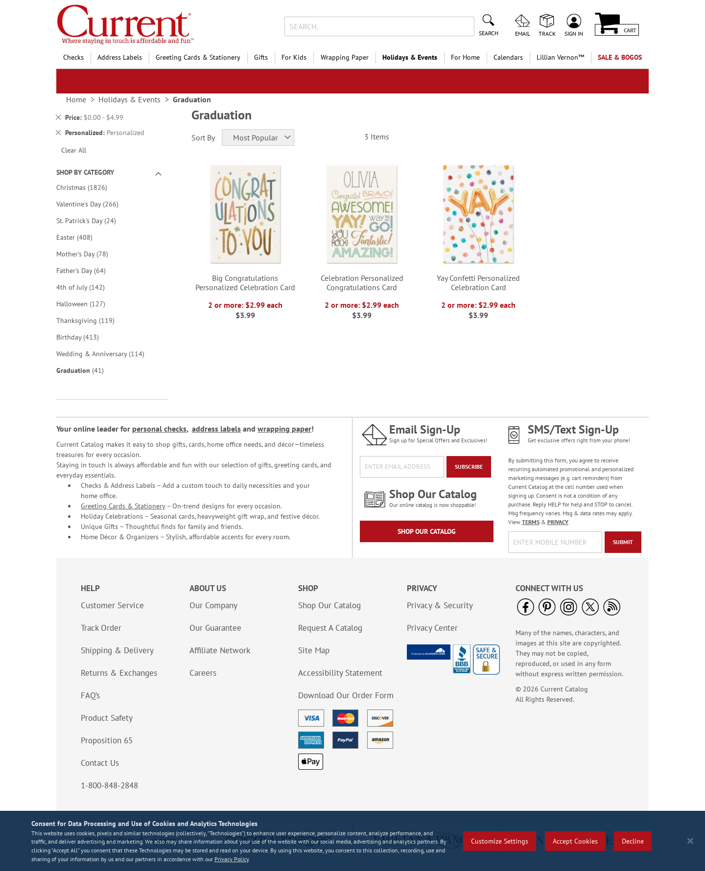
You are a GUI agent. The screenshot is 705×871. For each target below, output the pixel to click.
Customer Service (112, 605)
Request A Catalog (330, 627)
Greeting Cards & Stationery (123, 506)
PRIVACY (557, 522)
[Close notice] (690, 841)
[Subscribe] (468, 467)
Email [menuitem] (522, 33)
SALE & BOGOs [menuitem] (620, 57)
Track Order (101, 627)
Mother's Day (89, 253)
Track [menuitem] (547, 33)
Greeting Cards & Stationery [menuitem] (198, 57)
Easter (81, 237)
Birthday (84, 337)
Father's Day (87, 270)
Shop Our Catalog (427, 531)
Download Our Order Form (346, 695)
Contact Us (100, 762)
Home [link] (76, 99)
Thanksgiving (92, 320)
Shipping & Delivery (117, 650)
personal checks (159, 429)
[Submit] (623, 542)
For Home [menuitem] (465, 57)
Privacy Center (432, 627)
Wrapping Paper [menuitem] (345, 57)
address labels (216, 429)
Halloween (87, 303)
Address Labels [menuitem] (119, 57)
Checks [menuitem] (73, 57)
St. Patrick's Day (93, 220)
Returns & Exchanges (119, 672)
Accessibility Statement (340, 672)
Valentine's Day (94, 203)
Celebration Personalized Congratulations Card (362, 282)
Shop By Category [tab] (85, 172)
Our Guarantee (215, 627)
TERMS (531, 522)
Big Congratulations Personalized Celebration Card (245, 282)
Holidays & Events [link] (129, 99)
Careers (202, 672)
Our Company (213, 605)
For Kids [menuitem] (294, 57)
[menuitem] (560, 57)
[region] (352, 841)
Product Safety (107, 717)
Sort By (203, 137)
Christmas (88, 187)
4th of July (87, 287)
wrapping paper (284, 429)
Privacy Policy (231, 859)
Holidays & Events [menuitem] (409, 57)
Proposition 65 (107, 740)
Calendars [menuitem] (508, 57)
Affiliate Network (219, 650)
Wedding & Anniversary (107, 353)
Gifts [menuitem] (261, 57)
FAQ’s (90, 695)
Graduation (87, 370)
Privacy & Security (440, 605)
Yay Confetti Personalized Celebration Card (478, 282)
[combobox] (379, 26)
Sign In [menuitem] (573, 33)
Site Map (313, 650)
